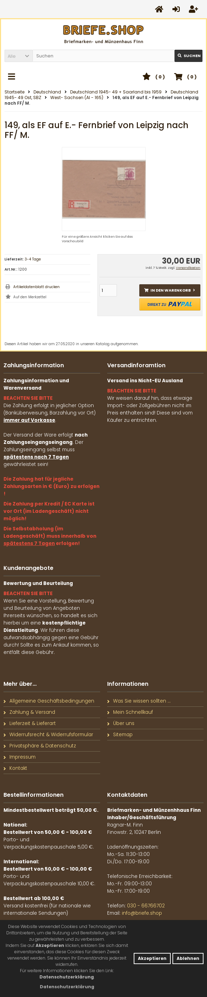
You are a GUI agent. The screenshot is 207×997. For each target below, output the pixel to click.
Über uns (120, 723)
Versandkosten (188, 268)
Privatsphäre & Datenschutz (39, 745)
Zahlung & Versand (29, 712)
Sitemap (120, 734)
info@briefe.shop (142, 913)
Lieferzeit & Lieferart (29, 723)
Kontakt (15, 768)
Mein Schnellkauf (130, 712)
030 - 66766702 (146, 905)
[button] (18, 56)
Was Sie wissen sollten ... (139, 701)
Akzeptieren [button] (152, 958)
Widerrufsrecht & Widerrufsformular (48, 734)
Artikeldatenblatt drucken (36, 287)
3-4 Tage (33, 259)
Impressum (19, 757)
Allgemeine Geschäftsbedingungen (48, 701)
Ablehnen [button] (188, 958)
